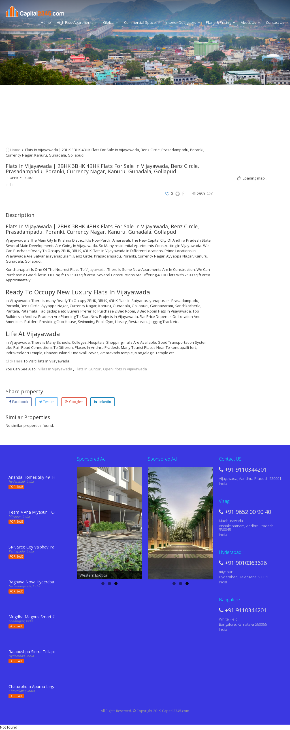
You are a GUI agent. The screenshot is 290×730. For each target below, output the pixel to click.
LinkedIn (102, 401)
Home (46, 22)
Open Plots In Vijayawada (125, 369)
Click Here (14, 361)
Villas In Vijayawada (55, 369)
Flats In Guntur (88, 369)
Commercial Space (142, 22)
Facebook (18, 401)
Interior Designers (182, 22)
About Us (250, 22)
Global (110, 22)
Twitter (46, 401)
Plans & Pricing (220, 22)
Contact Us (275, 22)
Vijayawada (96, 269)
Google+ (74, 401)
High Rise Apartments (77, 22)
